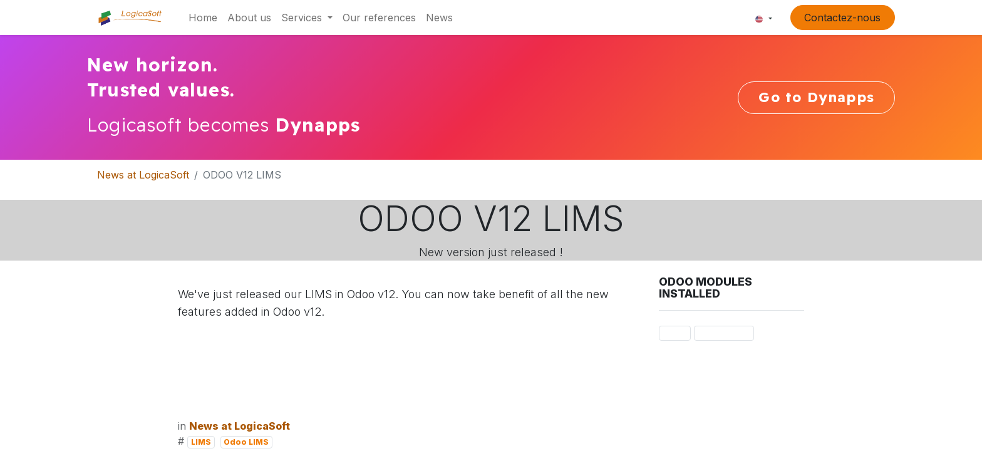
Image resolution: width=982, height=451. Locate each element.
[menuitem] (202, 17)
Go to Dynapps (816, 97)
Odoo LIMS (246, 442)
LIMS (201, 442)
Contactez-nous (842, 17)
